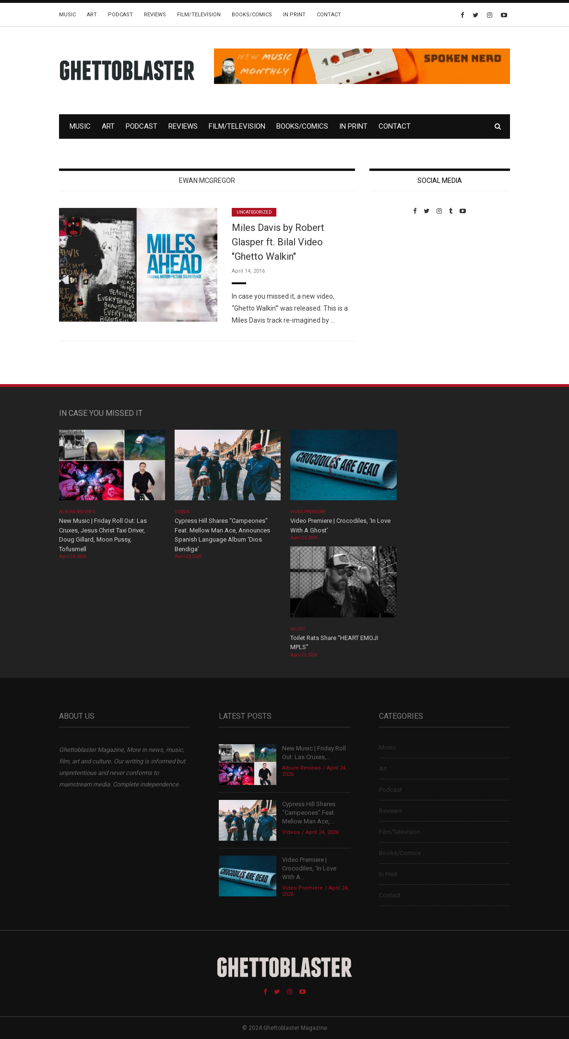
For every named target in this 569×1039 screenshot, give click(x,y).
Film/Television (199, 15)
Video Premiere (307, 511)
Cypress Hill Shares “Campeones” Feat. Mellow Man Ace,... (308, 812)
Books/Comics (252, 15)
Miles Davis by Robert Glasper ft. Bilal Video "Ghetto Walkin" (278, 242)
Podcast (120, 15)
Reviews (155, 15)
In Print (294, 15)
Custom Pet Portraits (397, 280)
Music (67, 15)
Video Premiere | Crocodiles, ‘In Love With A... (309, 868)
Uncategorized (254, 212)
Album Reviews (77, 511)
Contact (329, 15)
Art (92, 15)
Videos (182, 511)
